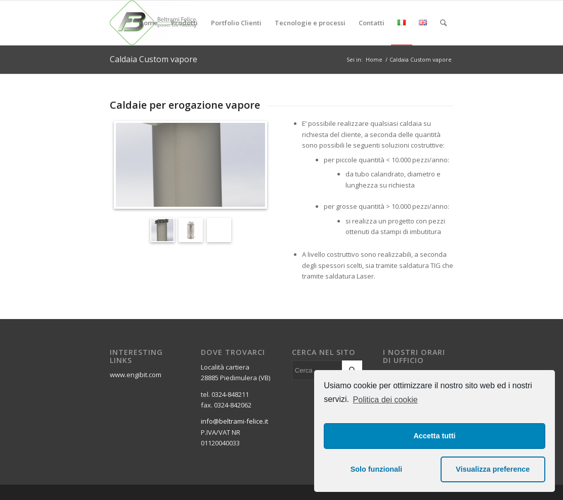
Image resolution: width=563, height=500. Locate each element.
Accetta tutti (434, 436)
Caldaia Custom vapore (153, 59)
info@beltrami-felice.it (234, 421)
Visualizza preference (493, 469)
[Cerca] (443, 23)
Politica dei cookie (385, 399)
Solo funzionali (376, 469)
